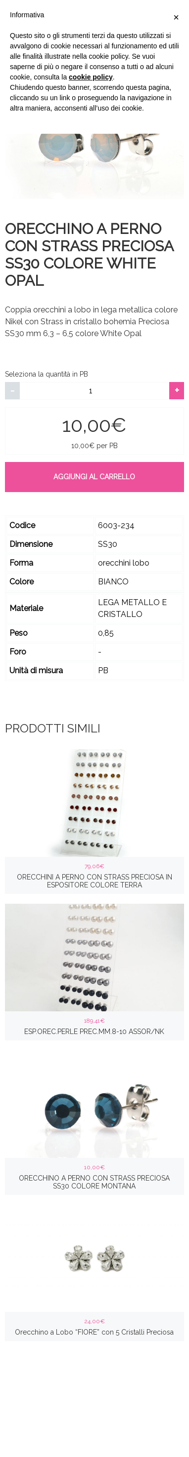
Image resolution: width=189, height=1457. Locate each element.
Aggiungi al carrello (94, 477)
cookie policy (91, 77)
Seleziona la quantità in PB (46, 374)
